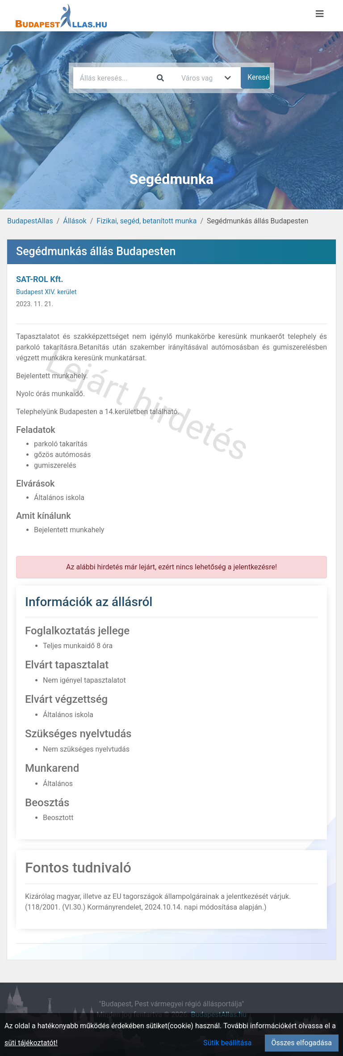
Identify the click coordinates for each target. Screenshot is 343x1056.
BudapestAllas (30, 221)
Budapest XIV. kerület (46, 292)
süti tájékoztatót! (31, 1043)
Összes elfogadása (302, 1043)
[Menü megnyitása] (320, 14)
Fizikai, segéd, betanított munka (146, 221)
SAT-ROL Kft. (39, 279)
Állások (74, 221)
